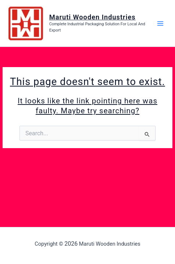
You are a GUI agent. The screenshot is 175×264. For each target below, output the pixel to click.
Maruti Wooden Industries (92, 17)
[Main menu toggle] (160, 23)
